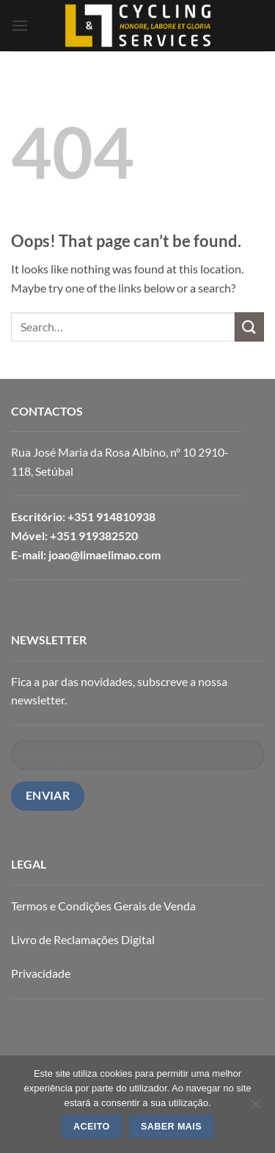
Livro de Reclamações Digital (83, 939)
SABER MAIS (171, 1126)
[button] (20, 25)
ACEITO (91, 1126)
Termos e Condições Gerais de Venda (103, 906)
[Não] (255, 1108)
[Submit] (249, 326)
